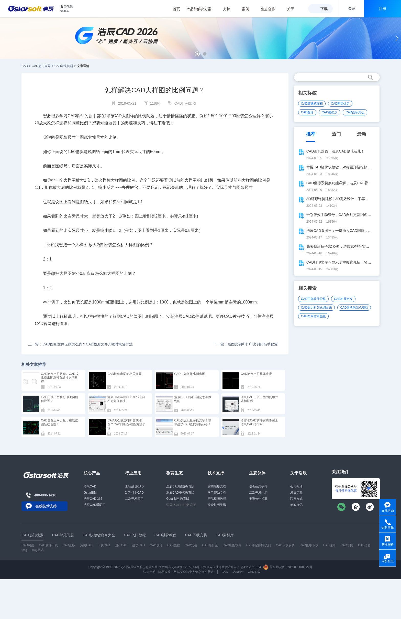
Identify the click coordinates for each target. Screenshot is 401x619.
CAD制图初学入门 (258, 545)
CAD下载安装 (285, 545)
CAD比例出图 (185, 103)
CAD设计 (156, 545)
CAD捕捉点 (329, 112)
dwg (24, 550)
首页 (176, 9)
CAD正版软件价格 (313, 299)
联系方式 (296, 499)
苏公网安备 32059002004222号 (288, 567)
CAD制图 (27, 545)
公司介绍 (296, 486)
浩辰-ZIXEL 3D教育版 (181, 505)
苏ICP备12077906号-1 (187, 567)
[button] (197, 54)
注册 (382, 9)
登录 (351, 9)
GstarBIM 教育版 (177, 499)
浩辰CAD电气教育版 (180, 492)
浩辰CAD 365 (93, 499)
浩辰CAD (90, 486)
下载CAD (103, 545)
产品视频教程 (217, 499)
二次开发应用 (134, 499)
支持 (229, 9)
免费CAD (86, 545)
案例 (248, 9)
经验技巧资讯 (217, 505)
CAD (24, 66)
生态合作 (271, 9)
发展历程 (296, 492)
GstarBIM (90, 492)
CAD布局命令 (343, 299)
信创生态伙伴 (258, 486)
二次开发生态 (258, 492)
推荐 (310, 134)
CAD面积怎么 (355, 112)
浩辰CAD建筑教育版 (180, 486)
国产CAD (121, 545)
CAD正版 (68, 545)
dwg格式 (38, 550)
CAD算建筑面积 (312, 103)
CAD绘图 (364, 545)
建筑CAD (138, 545)
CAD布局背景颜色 (313, 316)
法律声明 (149, 572)
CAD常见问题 (63, 66)
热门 (336, 134)
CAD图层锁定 (340, 103)
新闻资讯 (296, 505)
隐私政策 (164, 572)
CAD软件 (238, 572)
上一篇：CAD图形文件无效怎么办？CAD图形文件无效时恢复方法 (80, 344)
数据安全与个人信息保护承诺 (194, 572)
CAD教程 (173, 545)
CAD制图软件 (232, 545)
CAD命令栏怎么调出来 (316, 307)
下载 (324, 9)
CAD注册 (329, 545)
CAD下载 (254, 572)
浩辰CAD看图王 (94, 505)
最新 (361, 134)
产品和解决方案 (201, 9)
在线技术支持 (46, 506)
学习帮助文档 (217, 492)
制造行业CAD (134, 492)
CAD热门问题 (41, 66)
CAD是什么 (210, 545)
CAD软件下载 (48, 545)
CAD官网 (347, 545)
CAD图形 (307, 112)
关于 (293, 9)
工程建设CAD (134, 486)
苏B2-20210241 (252, 567)
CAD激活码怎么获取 (354, 307)
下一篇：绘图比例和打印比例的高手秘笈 (245, 344)
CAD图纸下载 (308, 545)
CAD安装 (191, 545)
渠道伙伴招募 (258, 499)
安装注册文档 (217, 486)
